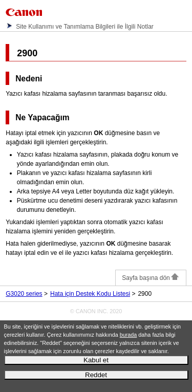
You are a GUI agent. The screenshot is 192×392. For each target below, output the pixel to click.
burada (128, 335)
